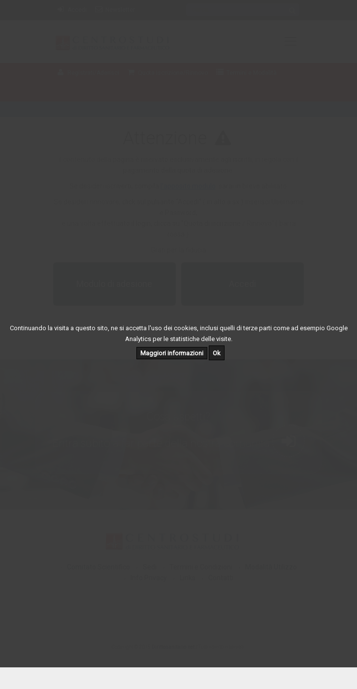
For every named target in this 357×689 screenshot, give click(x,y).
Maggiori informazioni (171, 353)
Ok (217, 353)
